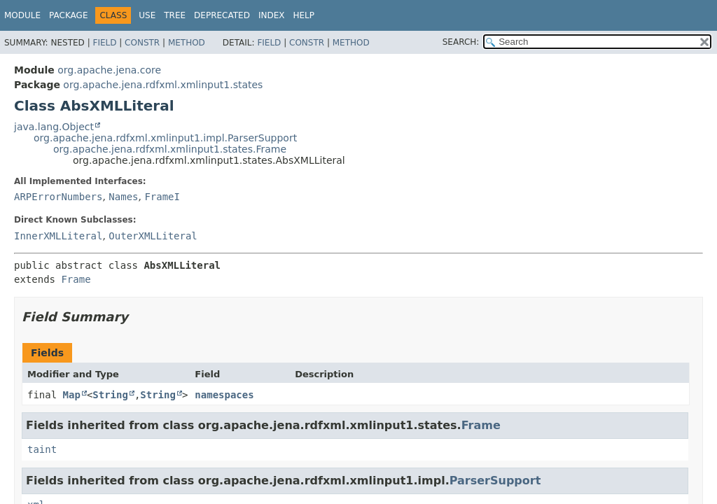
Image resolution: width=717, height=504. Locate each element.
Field (104, 43)
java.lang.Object (54, 126)
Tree (175, 15)
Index (271, 15)
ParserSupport (495, 480)
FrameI (162, 196)
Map (72, 394)
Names (123, 196)
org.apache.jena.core (109, 70)
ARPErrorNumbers (58, 196)
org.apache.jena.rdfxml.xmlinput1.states (163, 84)
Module (22, 15)
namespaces (224, 394)
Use (147, 15)
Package (68, 15)
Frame (75, 279)
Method (186, 43)
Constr (142, 43)
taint (42, 449)
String (110, 394)
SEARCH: (461, 42)
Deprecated (222, 15)
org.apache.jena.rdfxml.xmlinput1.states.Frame (169, 149)
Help (303, 15)
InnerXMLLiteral (58, 235)
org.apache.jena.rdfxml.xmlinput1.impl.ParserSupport (165, 138)
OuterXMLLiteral (153, 235)
